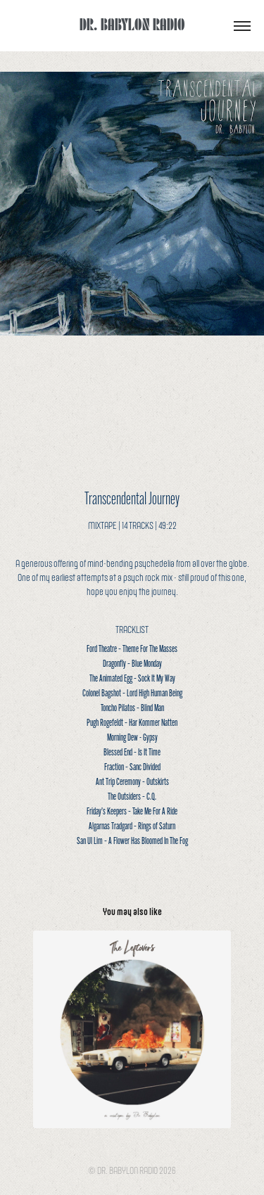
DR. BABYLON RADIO (132, 23)
